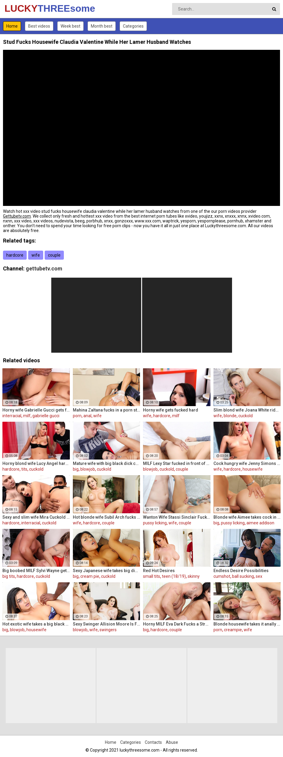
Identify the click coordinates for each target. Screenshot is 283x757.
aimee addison (260, 522)
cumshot (221, 576)
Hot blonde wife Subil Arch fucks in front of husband (106, 517)
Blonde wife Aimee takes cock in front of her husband (247, 517)
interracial (11, 415)
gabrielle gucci (45, 415)
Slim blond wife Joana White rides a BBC (247, 410)
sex (259, 576)
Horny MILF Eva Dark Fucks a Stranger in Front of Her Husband (176, 624)
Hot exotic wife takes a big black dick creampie (36, 624)
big (76, 469)
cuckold (245, 415)
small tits (151, 576)
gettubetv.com (44, 268)
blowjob (87, 469)
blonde (230, 415)
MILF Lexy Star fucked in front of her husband (176, 463)
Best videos (39, 26)
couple (54, 255)
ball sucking (243, 576)
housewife (253, 469)
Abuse (172, 742)
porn (77, 415)
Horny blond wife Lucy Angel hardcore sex (36, 463)
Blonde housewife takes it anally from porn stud (247, 624)
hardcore (14, 255)
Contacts (153, 742)
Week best (70, 26)
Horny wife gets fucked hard (170, 410)
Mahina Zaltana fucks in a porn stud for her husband (106, 410)
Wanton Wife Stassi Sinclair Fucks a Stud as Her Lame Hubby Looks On (176, 517)
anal (87, 415)
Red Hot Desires (159, 570)
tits (24, 469)
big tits (8, 576)
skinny (194, 576)
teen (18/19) (174, 576)
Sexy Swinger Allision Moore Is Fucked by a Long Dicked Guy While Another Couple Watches (106, 624)
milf (27, 415)
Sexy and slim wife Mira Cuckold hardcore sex (36, 517)
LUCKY (20, 8)
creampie (233, 629)
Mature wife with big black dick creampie (106, 463)
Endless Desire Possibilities (241, 570)
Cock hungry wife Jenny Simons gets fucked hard (247, 463)
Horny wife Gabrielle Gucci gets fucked (36, 410)
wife (35, 255)
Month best (101, 26)
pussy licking (155, 522)
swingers (108, 629)
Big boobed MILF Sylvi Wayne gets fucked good (36, 570)
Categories (133, 26)
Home (12, 26)
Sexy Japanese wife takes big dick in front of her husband (106, 570)
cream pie (89, 576)
